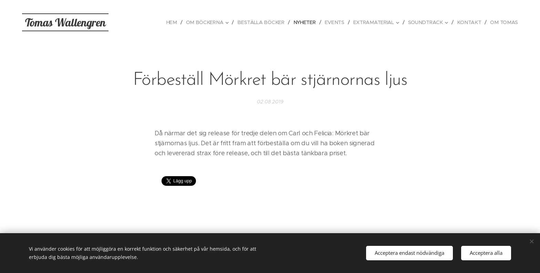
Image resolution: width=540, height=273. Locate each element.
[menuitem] (178, 22)
